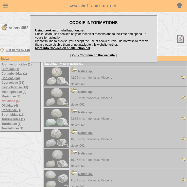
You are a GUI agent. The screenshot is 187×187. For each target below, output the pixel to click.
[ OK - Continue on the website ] (94, 55)
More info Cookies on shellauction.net (62, 48)
